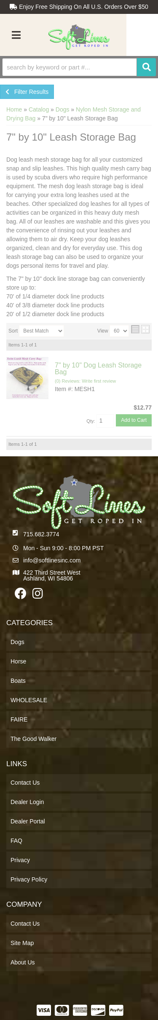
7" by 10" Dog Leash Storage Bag (98, 369)
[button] (79, 67)
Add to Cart (134, 420)
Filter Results (26, 91)
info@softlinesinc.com (51, 560)
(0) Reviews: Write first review (85, 380)
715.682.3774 (41, 534)
